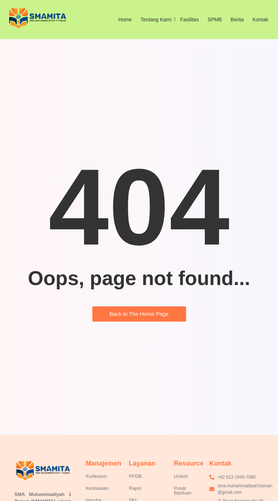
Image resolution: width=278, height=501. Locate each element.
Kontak (260, 19)
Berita (237, 19)
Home (125, 19)
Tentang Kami (157, 19)
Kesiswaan (97, 488)
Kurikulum (96, 476)
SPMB (214, 19)
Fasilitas (189, 19)
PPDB (135, 476)
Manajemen (103, 463)
